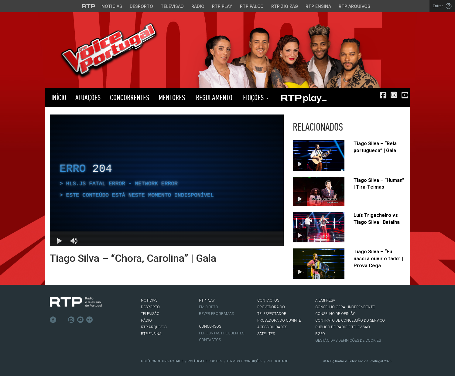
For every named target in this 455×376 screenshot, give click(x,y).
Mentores (172, 97)
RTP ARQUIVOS (153, 327)
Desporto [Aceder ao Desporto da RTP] (141, 6)
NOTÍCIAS (149, 300)
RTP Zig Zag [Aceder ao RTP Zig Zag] (284, 6)
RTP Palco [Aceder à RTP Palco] (252, 6)
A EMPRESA (325, 300)
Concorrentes (129, 97)
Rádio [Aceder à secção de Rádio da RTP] (197, 6)
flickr (89, 319)
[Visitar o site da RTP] (88, 6)
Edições (255, 97)
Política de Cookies (204, 361)
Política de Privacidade (162, 361)
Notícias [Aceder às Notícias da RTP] (111, 6)
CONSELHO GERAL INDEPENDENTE (345, 307)
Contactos (210, 340)
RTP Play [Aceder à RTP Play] (222, 6)
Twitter (62, 319)
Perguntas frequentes (221, 333)
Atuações (88, 97)
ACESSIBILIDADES (272, 327)
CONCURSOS (210, 326)
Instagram (71, 319)
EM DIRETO (208, 307)
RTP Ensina (151, 334)
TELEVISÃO (150, 314)
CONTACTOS (268, 300)
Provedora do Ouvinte (279, 320)
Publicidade (277, 361)
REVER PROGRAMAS (216, 314)
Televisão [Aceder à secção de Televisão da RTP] (172, 6)
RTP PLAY (303, 97)
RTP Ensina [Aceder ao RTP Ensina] (318, 6)
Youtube (80, 319)
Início (58, 97)
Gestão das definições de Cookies (348, 340)
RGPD (320, 334)
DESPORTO (150, 307)
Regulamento (213, 97)
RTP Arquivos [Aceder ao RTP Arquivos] (354, 6)
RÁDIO (146, 320)
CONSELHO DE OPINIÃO (335, 314)
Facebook (53, 319)
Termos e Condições (244, 361)
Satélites (266, 334)
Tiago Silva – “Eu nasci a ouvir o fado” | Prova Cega (378, 258)
